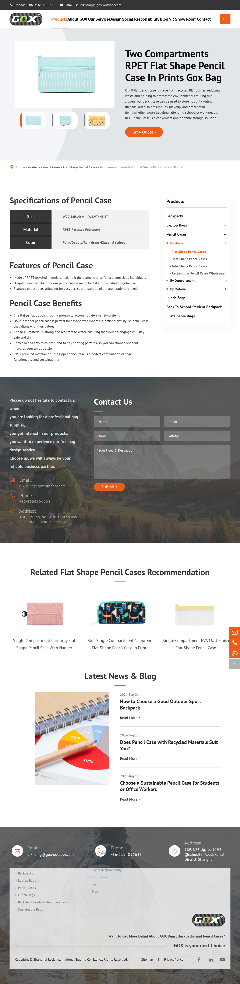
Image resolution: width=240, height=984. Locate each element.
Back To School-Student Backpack (194, 306)
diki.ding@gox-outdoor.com (100, 5)
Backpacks (175, 216)
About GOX (77, 19)
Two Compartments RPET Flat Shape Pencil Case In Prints (141, 167)
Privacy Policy (173, 959)
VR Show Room (183, 19)
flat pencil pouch (32, 315)
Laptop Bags (176, 225)
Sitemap (147, 959)
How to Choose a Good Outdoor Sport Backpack (160, 704)
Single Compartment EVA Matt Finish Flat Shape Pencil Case (196, 644)
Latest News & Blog (120, 675)
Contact (204, 19)
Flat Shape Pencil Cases (80, 167)
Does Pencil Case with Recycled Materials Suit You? (169, 745)
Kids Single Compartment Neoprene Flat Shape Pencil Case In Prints (120, 644)
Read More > (130, 717)
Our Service (98, 19)
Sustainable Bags (180, 316)
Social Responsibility (140, 19)
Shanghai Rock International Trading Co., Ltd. (65, 959)
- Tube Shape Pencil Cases (188, 266)
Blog (164, 19)
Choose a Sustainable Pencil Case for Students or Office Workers (169, 786)
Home (20, 167)
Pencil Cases (51, 167)
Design (115, 19)
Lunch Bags (176, 297)
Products (59, 19)
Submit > (109, 487)
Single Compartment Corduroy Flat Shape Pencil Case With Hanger (44, 644)
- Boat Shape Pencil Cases (188, 259)
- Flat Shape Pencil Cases (188, 251)
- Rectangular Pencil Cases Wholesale (197, 273)
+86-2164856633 (40, 5)
